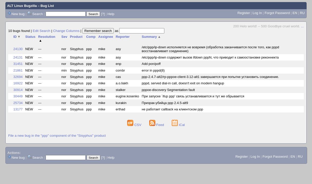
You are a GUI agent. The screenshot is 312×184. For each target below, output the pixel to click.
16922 (18, 83)
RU (302, 13)
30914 (18, 90)
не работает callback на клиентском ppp (172, 109)
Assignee (105, 37)
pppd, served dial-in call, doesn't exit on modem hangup (183, 83)
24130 (18, 49)
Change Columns (66, 31)
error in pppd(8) (153, 70)
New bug (18, 14)
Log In (257, 13)
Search (37, 14)
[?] (103, 14)
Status (30, 37)
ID (17, 37)
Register (243, 13)
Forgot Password (277, 13)
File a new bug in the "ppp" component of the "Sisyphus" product (57, 135)
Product (76, 37)
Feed (157, 125)
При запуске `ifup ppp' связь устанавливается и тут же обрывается (193, 96)
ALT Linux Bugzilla (22, 6)
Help (110, 14)
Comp (91, 37)
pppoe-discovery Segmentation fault (168, 90)
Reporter (122, 37)
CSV (134, 125)
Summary (151, 37)
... (302, 26)
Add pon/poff (151, 64)
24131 (18, 57)
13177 (18, 109)
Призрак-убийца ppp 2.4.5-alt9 (165, 103)
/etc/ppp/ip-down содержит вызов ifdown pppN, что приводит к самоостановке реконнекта (210, 57)
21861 (18, 70)
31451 (18, 64)
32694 (18, 77)
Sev (64, 37)
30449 (18, 96)
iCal (178, 125)
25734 (18, 103)
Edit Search (41, 31)
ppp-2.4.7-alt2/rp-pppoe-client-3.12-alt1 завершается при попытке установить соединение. (210, 77)
